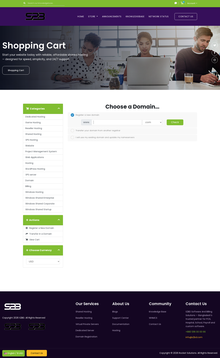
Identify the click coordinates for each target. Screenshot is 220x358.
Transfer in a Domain (38, 233)
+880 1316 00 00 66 (196, 331)
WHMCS (153, 317)
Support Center (120, 317)
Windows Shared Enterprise (39, 197)
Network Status (159, 16)
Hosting (29, 163)
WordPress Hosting (35, 168)
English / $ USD (13, 353)
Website (29, 145)
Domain (29, 180)
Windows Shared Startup (38, 209)
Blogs (115, 311)
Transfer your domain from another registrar (95, 130)
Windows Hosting (34, 192)
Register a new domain (85, 115)
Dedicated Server (85, 330)
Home (80, 16)
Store (92, 16)
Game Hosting (33, 122)
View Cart (32, 239)
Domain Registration (86, 336)
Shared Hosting (33, 134)
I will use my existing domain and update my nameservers (102, 137)
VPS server (30, 174)
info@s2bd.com (194, 337)
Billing (28, 186)
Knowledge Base (157, 311)
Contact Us (185, 16)
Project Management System (41, 151)
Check (175, 122)
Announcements (111, 16)
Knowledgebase (135, 16)
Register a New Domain (39, 228)
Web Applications (34, 157)
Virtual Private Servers (87, 324)
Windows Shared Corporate (40, 203)
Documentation (120, 324)
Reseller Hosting (33, 128)
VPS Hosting (31, 139)
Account (191, 3)
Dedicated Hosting (35, 116)
